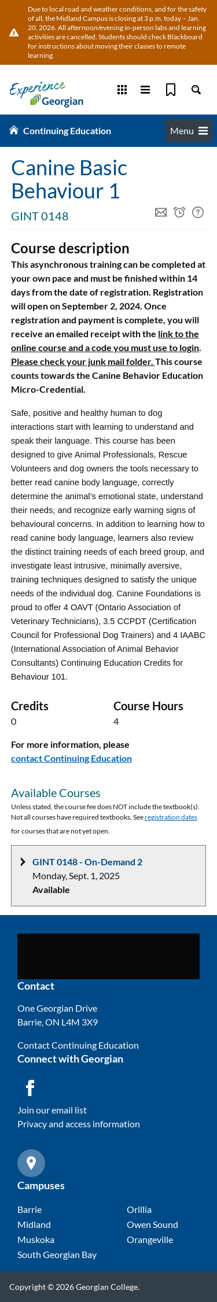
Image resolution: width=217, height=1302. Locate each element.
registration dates (171, 817)
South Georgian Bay (57, 1254)
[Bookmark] (171, 90)
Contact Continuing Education (78, 1044)
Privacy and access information (78, 1123)
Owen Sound (152, 1224)
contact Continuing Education (71, 758)
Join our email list (52, 1109)
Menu (189, 130)
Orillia (139, 1209)
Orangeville (150, 1239)
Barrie (29, 1209)
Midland (34, 1224)
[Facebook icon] (30, 1088)
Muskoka (35, 1239)
